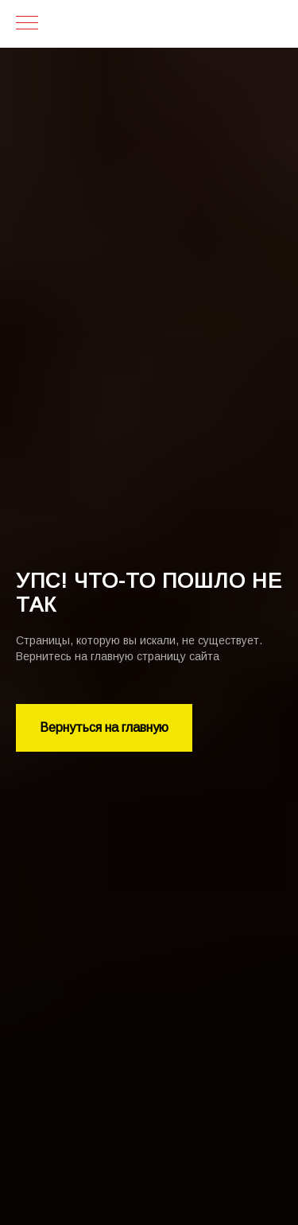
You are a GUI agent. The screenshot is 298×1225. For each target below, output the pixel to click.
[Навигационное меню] (27, 24)
